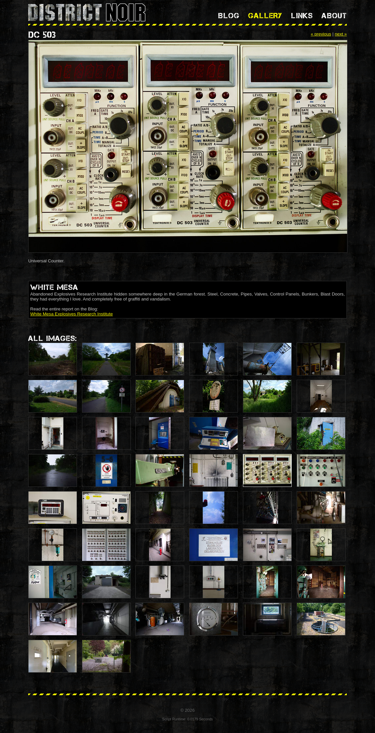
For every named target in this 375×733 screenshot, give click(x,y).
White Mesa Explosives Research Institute (71, 313)
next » (341, 34)
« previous (321, 34)
